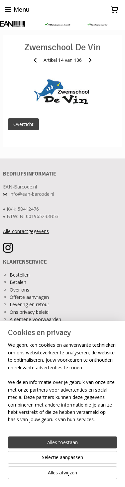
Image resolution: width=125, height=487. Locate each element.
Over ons (19, 290)
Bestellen (20, 275)
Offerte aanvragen (29, 297)
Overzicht (23, 124)
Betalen (18, 282)
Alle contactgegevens (26, 231)
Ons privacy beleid (29, 312)
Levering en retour (29, 304)
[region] (62, 384)
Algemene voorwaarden (35, 319)
